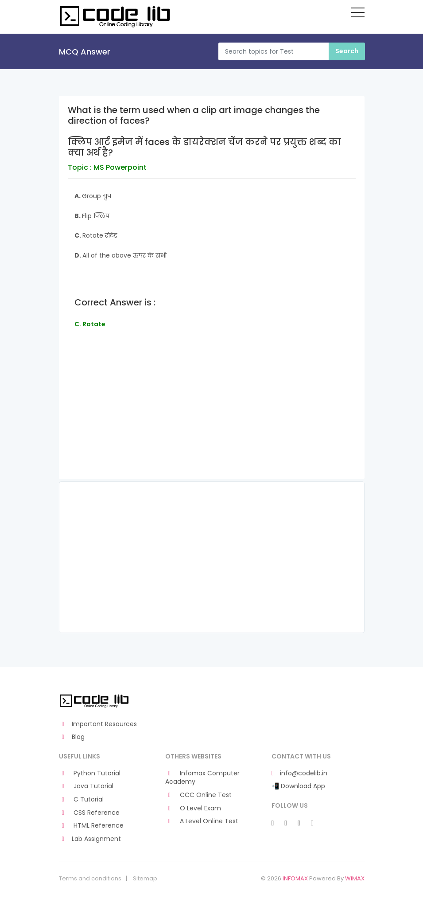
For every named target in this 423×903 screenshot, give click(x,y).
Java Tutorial (86, 786)
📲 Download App (298, 786)
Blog (72, 737)
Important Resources (98, 724)
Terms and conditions (90, 879)
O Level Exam (193, 808)
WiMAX (355, 878)
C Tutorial (81, 799)
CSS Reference (89, 813)
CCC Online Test (198, 795)
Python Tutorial (90, 773)
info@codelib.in (299, 773)
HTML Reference (91, 825)
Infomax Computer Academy (202, 777)
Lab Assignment (90, 839)
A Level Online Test (202, 821)
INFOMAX (295, 878)
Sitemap (145, 879)
